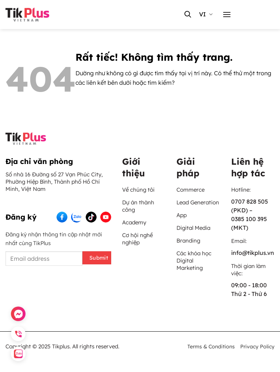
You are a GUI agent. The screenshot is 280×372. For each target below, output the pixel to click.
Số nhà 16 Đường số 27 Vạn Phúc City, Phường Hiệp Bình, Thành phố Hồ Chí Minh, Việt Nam (54, 181)
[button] (226, 14)
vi (206, 14)
